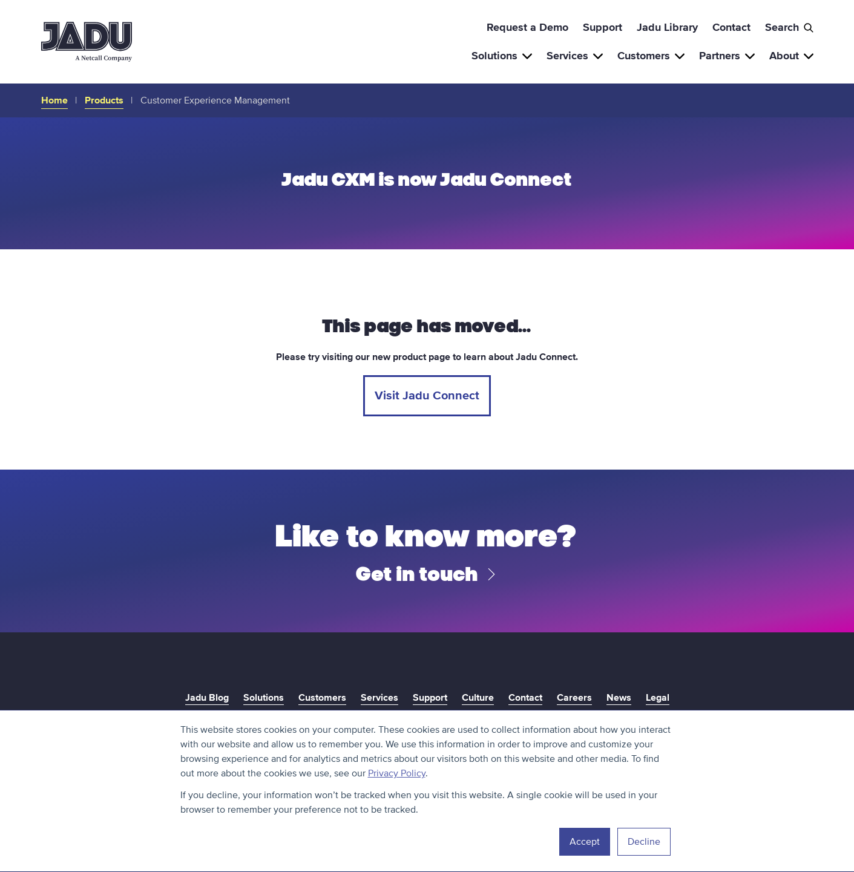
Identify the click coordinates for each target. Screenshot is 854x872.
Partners (727, 55)
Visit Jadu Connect (427, 395)
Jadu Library (667, 27)
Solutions (501, 55)
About (791, 55)
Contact (731, 27)
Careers (574, 698)
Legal (657, 698)
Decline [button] (644, 842)
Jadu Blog (207, 698)
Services (575, 55)
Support (602, 27)
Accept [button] (585, 842)
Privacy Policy (396, 773)
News (618, 698)
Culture (478, 698)
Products (104, 100)
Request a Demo (527, 27)
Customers (651, 55)
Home (54, 100)
